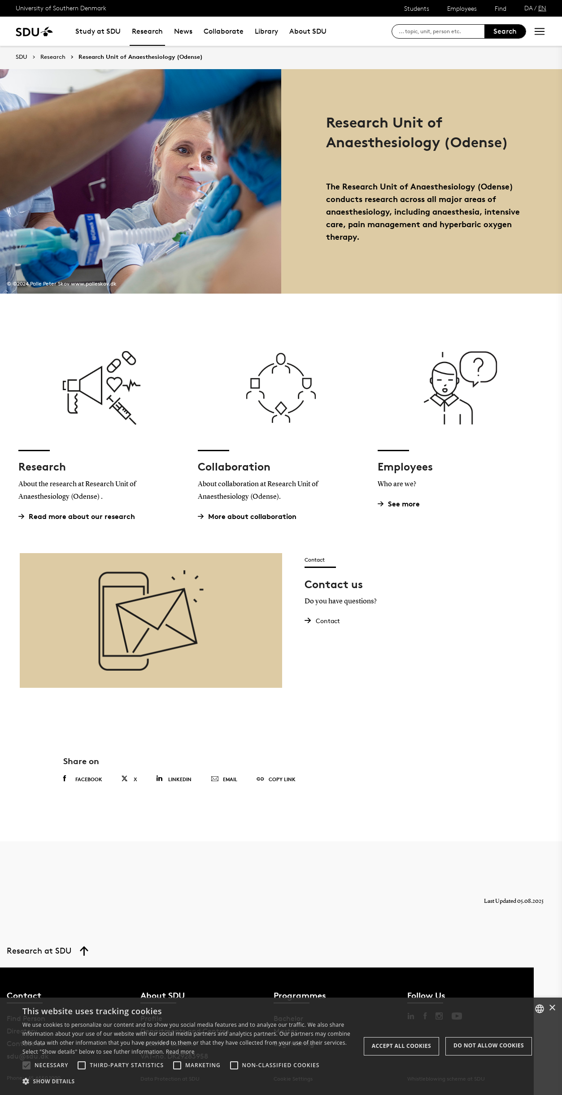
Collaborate (224, 31)
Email (224, 779)
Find (500, 8)
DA (528, 8)
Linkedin (174, 779)
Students (416, 8)
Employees (462, 8)
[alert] (281, 1046)
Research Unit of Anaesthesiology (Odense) (140, 57)
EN (542, 8)
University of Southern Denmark (61, 8)
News (183, 31)
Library (266, 31)
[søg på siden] (441, 31)
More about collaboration (250, 516)
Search (505, 31)
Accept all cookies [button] (401, 1046)
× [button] (552, 1008)
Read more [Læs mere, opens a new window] (180, 1051)
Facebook (82, 779)
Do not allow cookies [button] (488, 1045)
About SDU (308, 31)
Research (147, 31)
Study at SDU (98, 31)
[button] (26, 1065)
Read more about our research (80, 516)
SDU (21, 57)
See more (402, 504)
